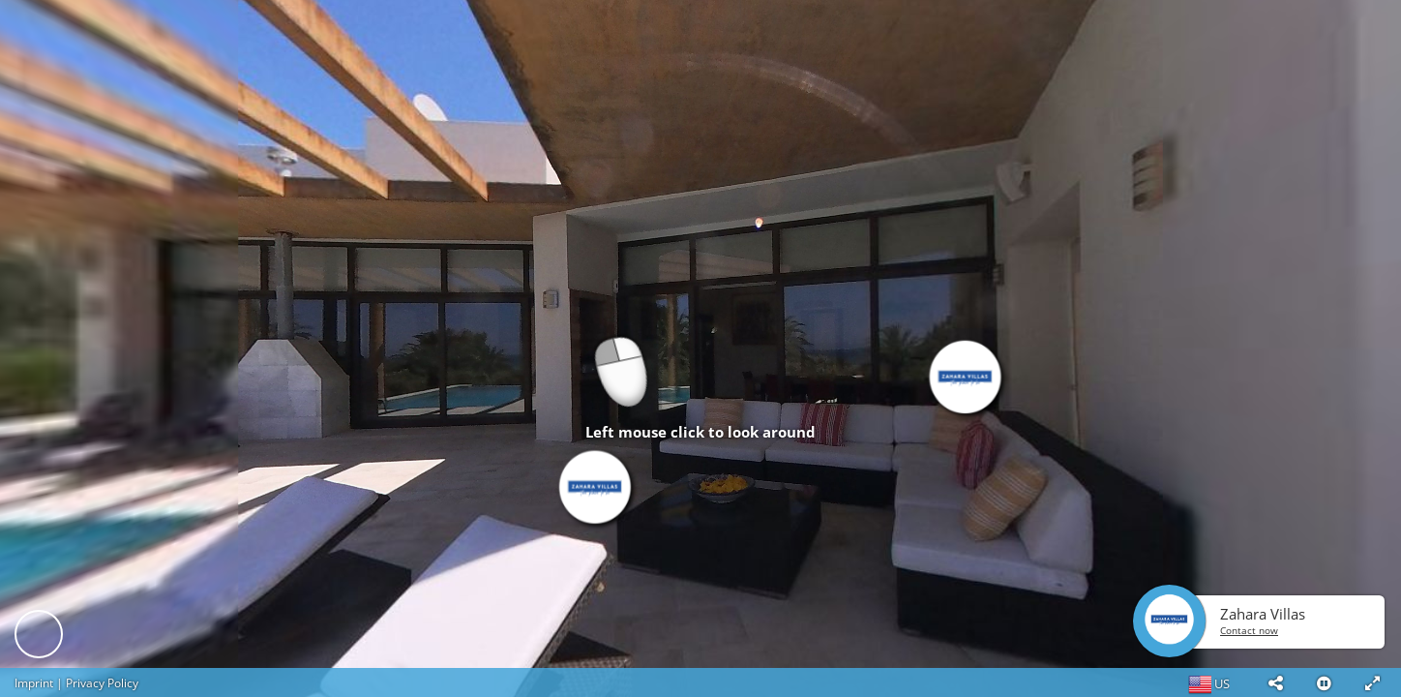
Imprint (34, 683)
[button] (1275, 682)
